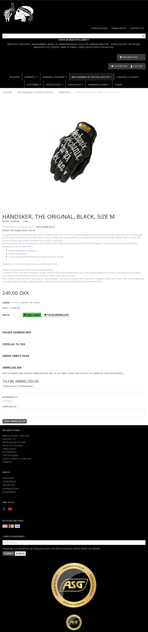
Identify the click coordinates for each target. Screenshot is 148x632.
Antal (6, 314)
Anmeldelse (9, 406)
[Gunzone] (18, 11)
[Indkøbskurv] (131, 57)
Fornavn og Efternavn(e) (18, 386)
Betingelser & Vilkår (14, 442)
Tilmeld (8, 553)
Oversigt (8, 462)
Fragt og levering (13, 445)
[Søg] (144, 36)
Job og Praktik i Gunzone (17, 458)
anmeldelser (24, 226)
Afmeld (20, 553)
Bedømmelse (10, 397)
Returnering (10, 452)
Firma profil (119, 28)
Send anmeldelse (14, 421)
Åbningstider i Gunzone (16, 435)
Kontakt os (137, 28)
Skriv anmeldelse (45, 226)
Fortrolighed (99, 28)
